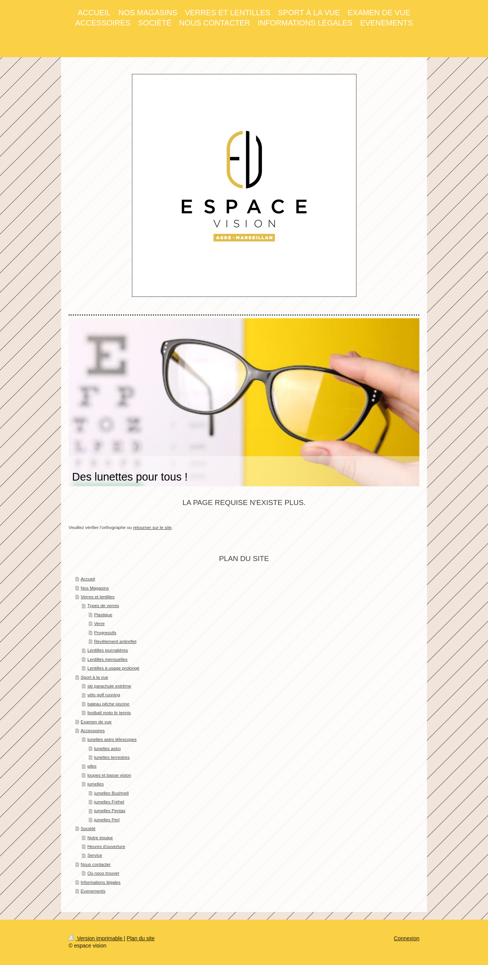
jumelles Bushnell (111, 792)
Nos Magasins (95, 587)
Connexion (406, 938)
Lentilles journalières (107, 650)
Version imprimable (96, 938)
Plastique (103, 614)
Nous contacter (96, 864)
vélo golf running (103, 694)
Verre (99, 623)
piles (91, 765)
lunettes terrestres (112, 757)
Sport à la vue (94, 677)
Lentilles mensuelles (107, 659)
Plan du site (140, 938)
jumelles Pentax (110, 810)
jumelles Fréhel (109, 801)
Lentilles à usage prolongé (113, 667)
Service (94, 855)
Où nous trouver (103, 872)
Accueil (88, 578)
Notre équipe (100, 837)
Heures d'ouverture (106, 846)
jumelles (95, 783)
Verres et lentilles (98, 596)
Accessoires (93, 730)
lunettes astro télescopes (111, 739)
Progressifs (105, 632)
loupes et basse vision (109, 775)
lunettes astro (107, 748)
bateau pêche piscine (108, 703)
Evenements (93, 890)
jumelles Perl (107, 819)
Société (88, 828)
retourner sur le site (152, 527)
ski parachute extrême (109, 685)
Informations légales (101, 882)
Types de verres (103, 605)
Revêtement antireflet (115, 641)
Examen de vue (96, 721)
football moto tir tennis (109, 712)
